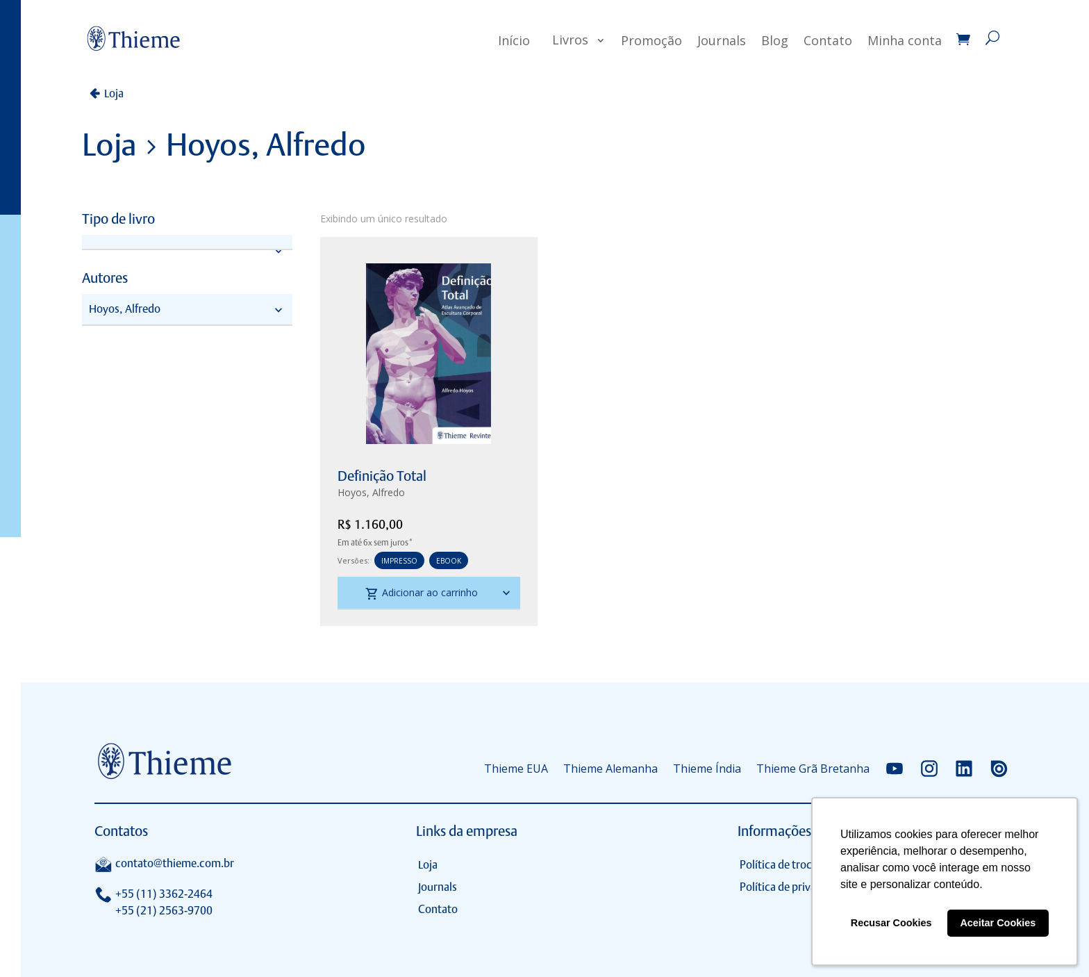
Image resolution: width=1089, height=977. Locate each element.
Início (514, 40)
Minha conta (904, 40)
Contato (828, 40)
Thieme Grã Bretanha (813, 768)
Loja (114, 93)
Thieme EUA (516, 768)
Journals (721, 40)
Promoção (651, 40)
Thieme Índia (707, 768)
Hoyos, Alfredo (371, 492)
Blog (774, 40)
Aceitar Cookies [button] (998, 922)
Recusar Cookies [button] (891, 922)
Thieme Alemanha (610, 768)
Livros (570, 39)
